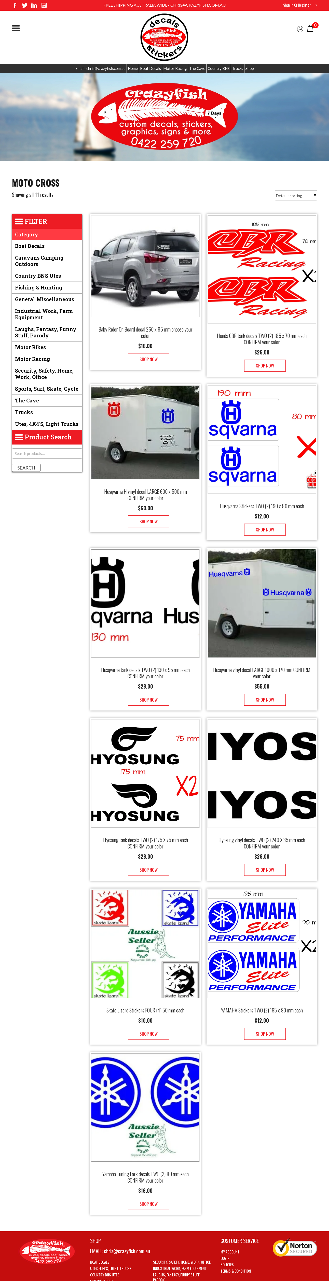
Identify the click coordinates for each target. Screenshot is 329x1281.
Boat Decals (150, 68)
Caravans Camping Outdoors (39, 260)
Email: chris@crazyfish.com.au (100, 68)
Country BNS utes (38, 275)
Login (225, 1227)
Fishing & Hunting (38, 287)
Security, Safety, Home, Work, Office (44, 373)
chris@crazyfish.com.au (127, 1220)
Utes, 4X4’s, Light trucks (110, 1237)
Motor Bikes (30, 347)
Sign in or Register (295, 5)
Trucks (237, 68)
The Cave (197, 68)
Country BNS (219, 68)
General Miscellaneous (44, 299)
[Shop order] (296, 195)
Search (26, 468)
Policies (227, 1234)
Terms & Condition (236, 1240)
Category (26, 234)
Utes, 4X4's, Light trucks (46, 424)
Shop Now (145, 354)
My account (230, 1221)
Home (133, 68)
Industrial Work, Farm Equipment (44, 314)
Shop (249, 68)
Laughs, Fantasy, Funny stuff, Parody (45, 332)
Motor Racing (175, 68)
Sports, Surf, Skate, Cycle (46, 388)
